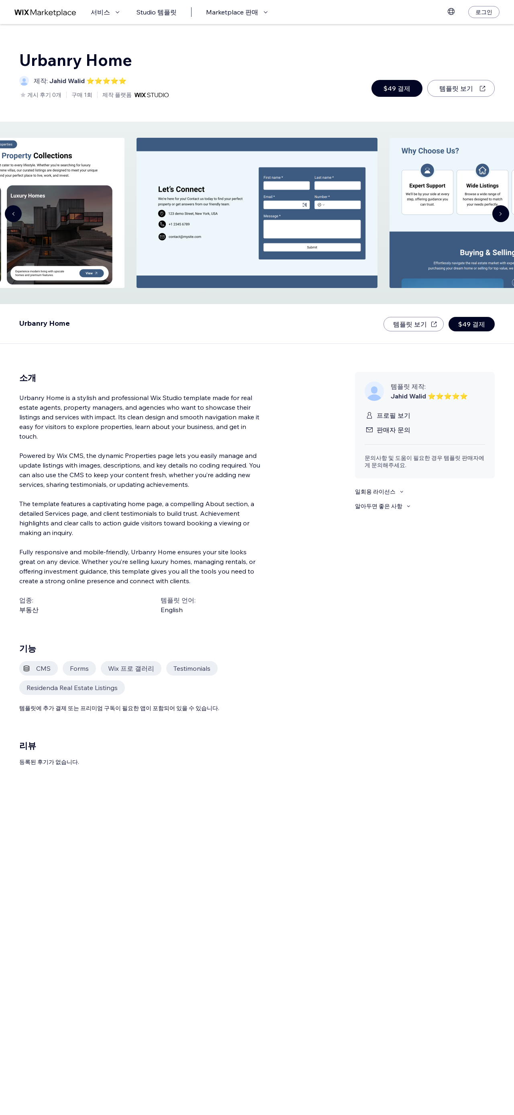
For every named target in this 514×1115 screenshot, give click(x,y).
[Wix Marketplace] (45, 12)
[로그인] (484, 12)
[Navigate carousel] (13, 213)
